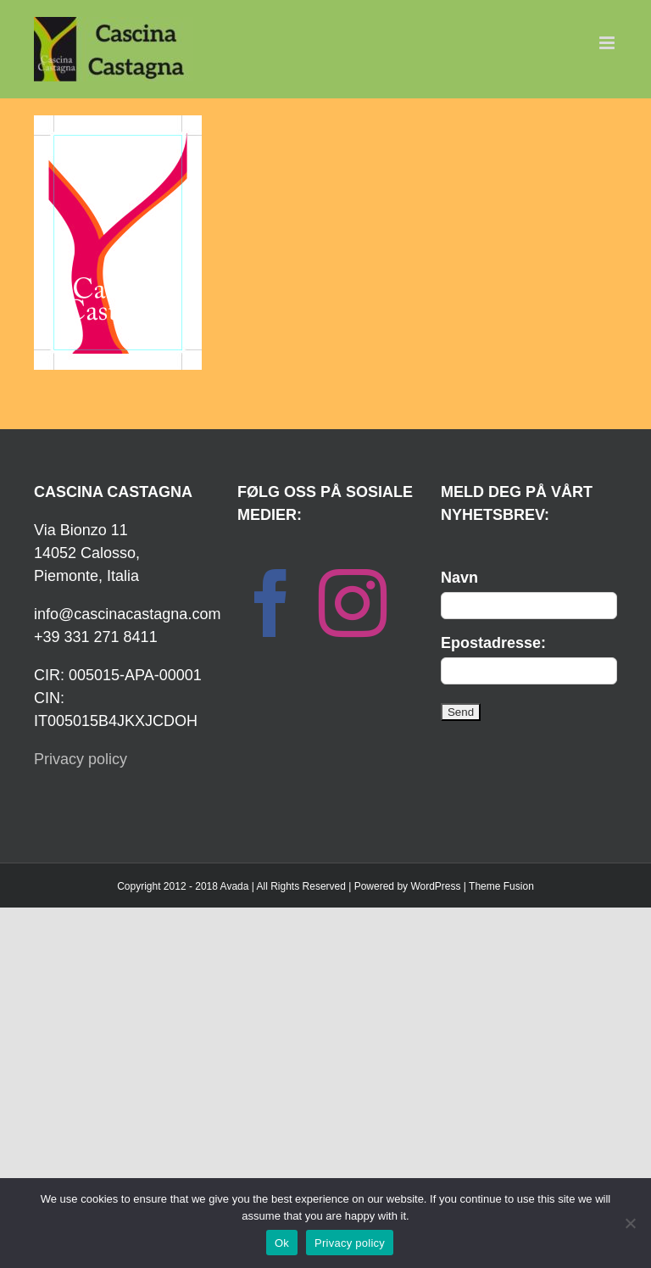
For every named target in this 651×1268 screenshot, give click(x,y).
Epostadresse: (493, 642)
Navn (459, 577)
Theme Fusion (501, 886)
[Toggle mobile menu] (608, 43)
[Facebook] (271, 603)
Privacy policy (80, 759)
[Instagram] (353, 603)
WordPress (435, 886)
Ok (282, 1243)
